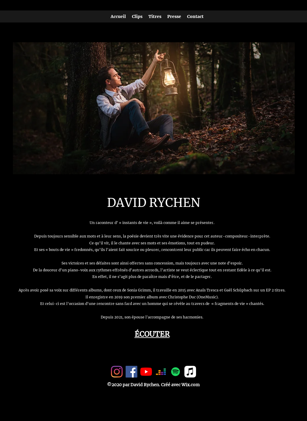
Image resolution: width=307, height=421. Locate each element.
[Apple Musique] (190, 372)
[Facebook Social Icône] (131, 372)
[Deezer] (161, 372)
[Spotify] (175, 372)
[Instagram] (117, 372)
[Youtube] (146, 372)
